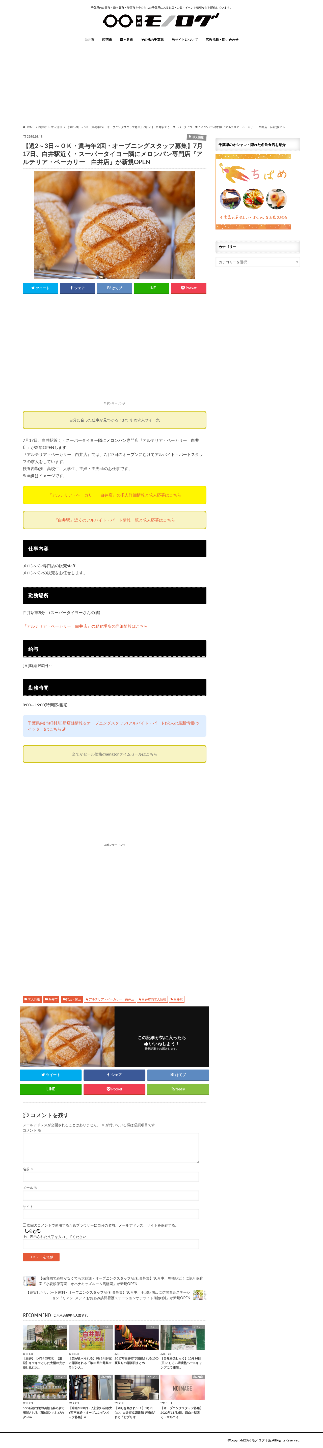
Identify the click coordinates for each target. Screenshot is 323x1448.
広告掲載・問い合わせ (222, 40)
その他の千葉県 (152, 40)
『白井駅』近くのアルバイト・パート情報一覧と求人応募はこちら (114, 519)
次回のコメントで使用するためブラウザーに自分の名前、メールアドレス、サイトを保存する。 (103, 1225)
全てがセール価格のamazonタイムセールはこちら (114, 754)
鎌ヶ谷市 (126, 40)
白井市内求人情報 (154, 999)
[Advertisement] (161, 83)
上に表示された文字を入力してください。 (56, 1237)
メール (30, 1188)
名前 (28, 1169)
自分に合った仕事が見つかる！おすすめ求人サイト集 (114, 420)
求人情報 (34, 999)
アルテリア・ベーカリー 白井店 (111, 999)
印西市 (107, 40)
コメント (32, 1130)
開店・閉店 (73, 999)
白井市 (89, 40)
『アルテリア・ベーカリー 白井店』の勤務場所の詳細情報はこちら (85, 626)
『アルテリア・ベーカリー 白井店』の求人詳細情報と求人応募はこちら (114, 495)
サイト (28, 1207)
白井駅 (178, 999)
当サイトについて (185, 40)
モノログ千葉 (261, 1440)
